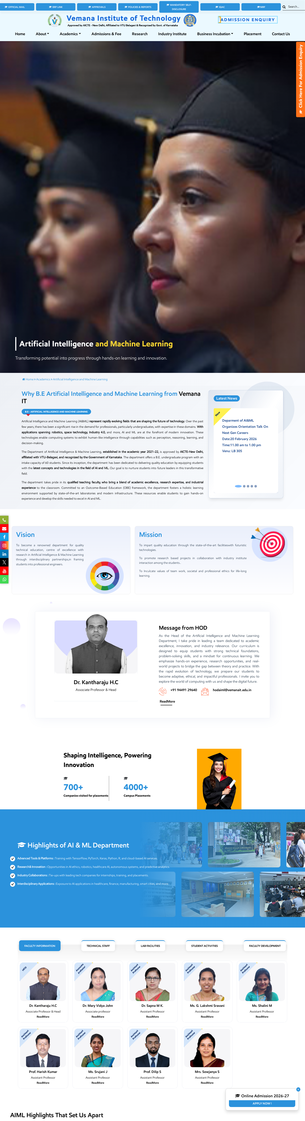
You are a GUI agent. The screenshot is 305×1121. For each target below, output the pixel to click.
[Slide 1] (238, 486)
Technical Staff (98, 945)
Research (140, 34)
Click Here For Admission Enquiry (300, 79)
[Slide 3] (248, 486)
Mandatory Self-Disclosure (178, 7)
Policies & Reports (138, 7)
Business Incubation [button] (213, 34)
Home (20, 34)
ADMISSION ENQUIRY (247, 19)
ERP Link (55, 7)
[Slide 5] (255, 486)
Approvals (96, 7)
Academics (43, 379)
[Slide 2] (244, 486)
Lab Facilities (150, 945)
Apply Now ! (262, 1103)
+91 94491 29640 (184, 690)
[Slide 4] (252, 486)
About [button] (41, 34)
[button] (218, 450)
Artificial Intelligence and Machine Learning (80, 379)
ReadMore (167, 701)
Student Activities (204, 945)
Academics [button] (69, 34)
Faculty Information (39, 945)
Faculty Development (265, 945)
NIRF (261, 7)
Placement (252, 34)
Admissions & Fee (106, 34)
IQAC (220, 7)
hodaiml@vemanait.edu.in (232, 690)
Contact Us (281, 34)
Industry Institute (172, 34)
